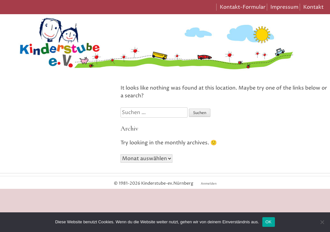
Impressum (284, 7)
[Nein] (322, 222)
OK (269, 221)
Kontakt (313, 7)
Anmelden (209, 183)
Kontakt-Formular (243, 7)
